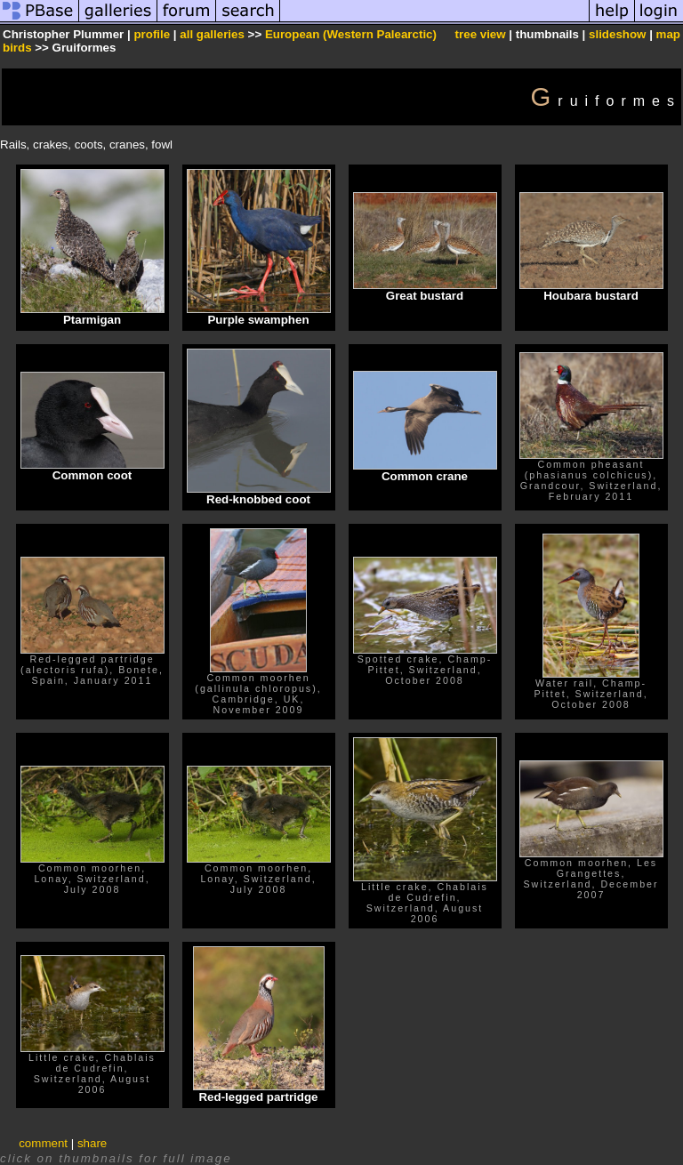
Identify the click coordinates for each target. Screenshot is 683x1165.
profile (151, 34)
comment (43, 1143)
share (92, 1143)
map (668, 34)
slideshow (617, 34)
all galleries (212, 34)
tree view (480, 34)
